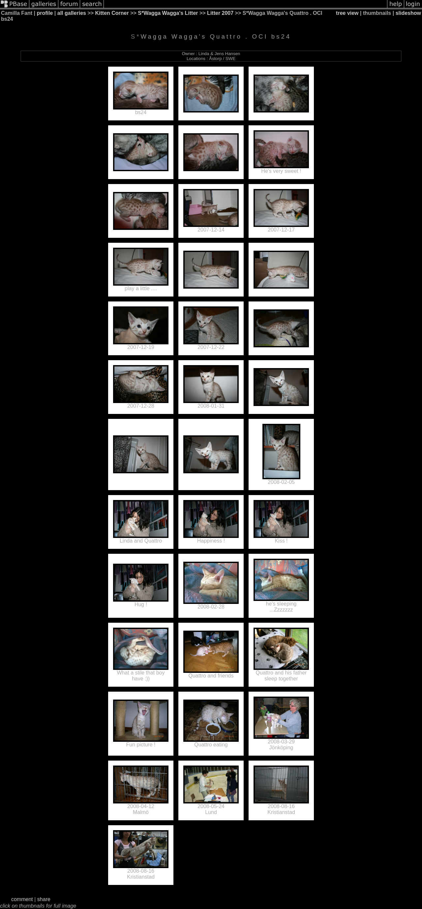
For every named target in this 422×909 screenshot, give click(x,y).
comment (22, 899)
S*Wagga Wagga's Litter (168, 13)
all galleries (71, 13)
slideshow (408, 13)
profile (45, 13)
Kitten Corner (112, 13)
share (43, 899)
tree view (347, 13)
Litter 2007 (220, 13)
